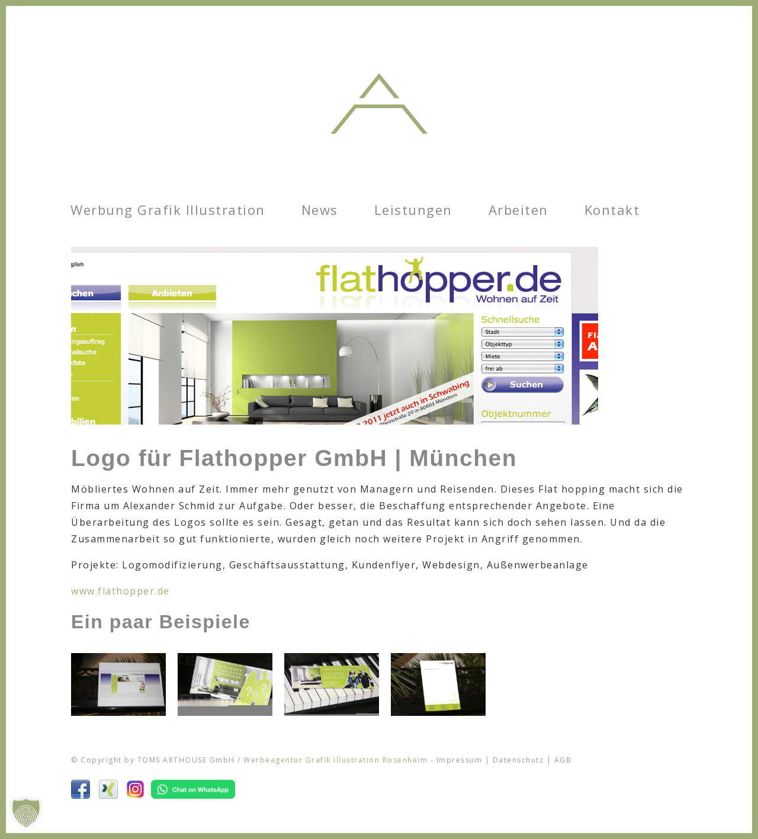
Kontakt (612, 209)
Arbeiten (518, 209)
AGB (563, 760)
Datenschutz (518, 760)
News (319, 209)
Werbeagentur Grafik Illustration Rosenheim (335, 760)
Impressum (459, 760)
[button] (26, 813)
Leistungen (413, 209)
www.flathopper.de (120, 590)
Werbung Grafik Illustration (167, 209)
